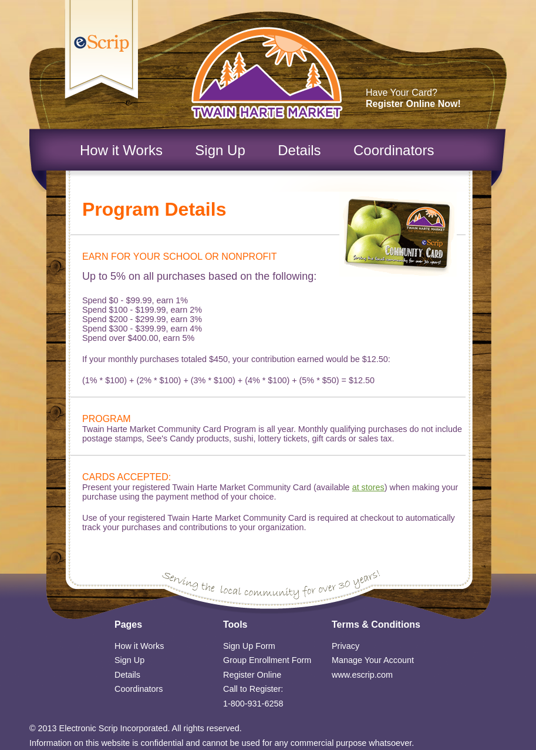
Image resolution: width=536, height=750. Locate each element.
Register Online (252, 674)
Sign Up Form (249, 646)
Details (299, 150)
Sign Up (220, 150)
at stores (368, 487)
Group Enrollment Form (267, 660)
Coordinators (393, 150)
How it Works (121, 150)
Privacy (345, 646)
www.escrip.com (362, 674)
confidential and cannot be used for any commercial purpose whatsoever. (277, 743)
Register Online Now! (413, 104)
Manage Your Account (373, 660)
